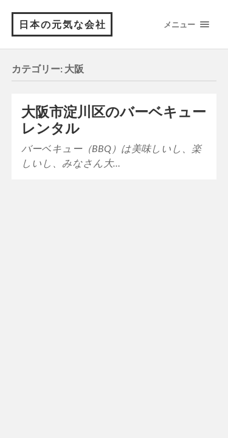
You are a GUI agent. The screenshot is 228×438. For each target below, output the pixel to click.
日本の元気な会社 (62, 24)
